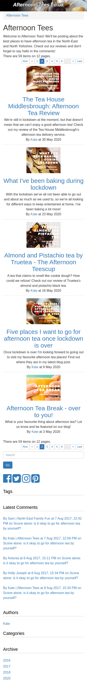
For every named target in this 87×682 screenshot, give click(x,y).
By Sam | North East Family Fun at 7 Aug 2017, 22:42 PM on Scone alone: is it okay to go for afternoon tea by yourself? (42, 523)
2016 (7, 660)
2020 (7, 678)
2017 (7, 666)
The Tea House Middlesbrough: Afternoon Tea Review (43, 106)
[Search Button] (7, 465)
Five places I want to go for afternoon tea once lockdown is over (43, 338)
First (25, 61)
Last (79, 61)
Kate (34, 139)
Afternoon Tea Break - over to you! (44, 411)
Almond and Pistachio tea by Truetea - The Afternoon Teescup (43, 262)
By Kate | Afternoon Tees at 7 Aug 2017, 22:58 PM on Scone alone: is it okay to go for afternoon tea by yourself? (42, 543)
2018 (7, 672)
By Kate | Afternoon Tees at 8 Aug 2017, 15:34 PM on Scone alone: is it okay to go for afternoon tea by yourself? (42, 593)
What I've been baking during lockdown (44, 184)
